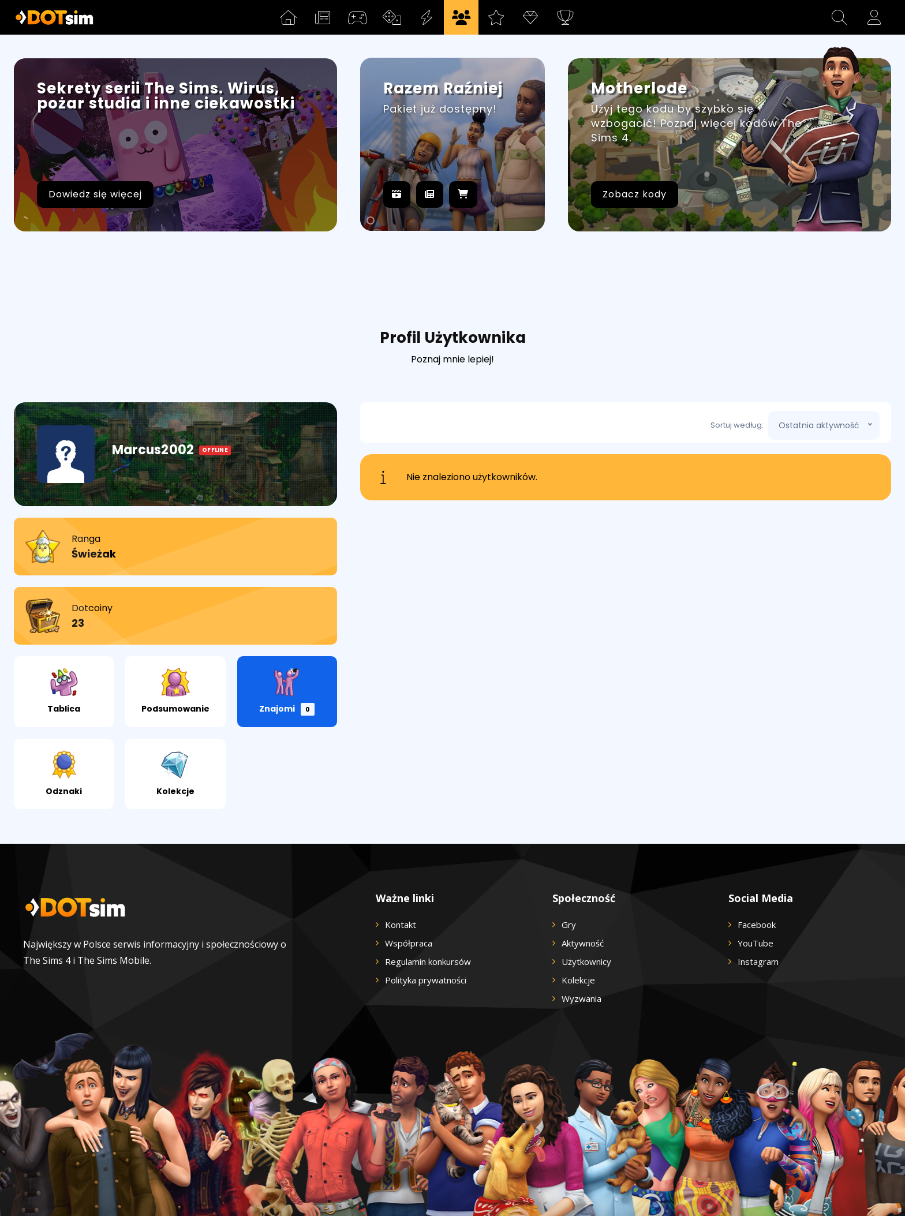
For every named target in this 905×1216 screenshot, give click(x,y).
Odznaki (64, 709)
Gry (569, 860)
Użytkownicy (586, 897)
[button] (839, 17)
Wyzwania (581, 934)
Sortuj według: (737, 361)
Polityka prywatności (425, 916)
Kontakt (400, 860)
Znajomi (287, 628)
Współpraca (408, 879)
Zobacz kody (635, 194)
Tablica (63, 627)
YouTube (755, 879)
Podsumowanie (175, 627)
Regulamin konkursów (428, 897)
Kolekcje (175, 709)
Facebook (757, 860)
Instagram (758, 897)
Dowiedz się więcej (95, 194)
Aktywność (583, 879)
